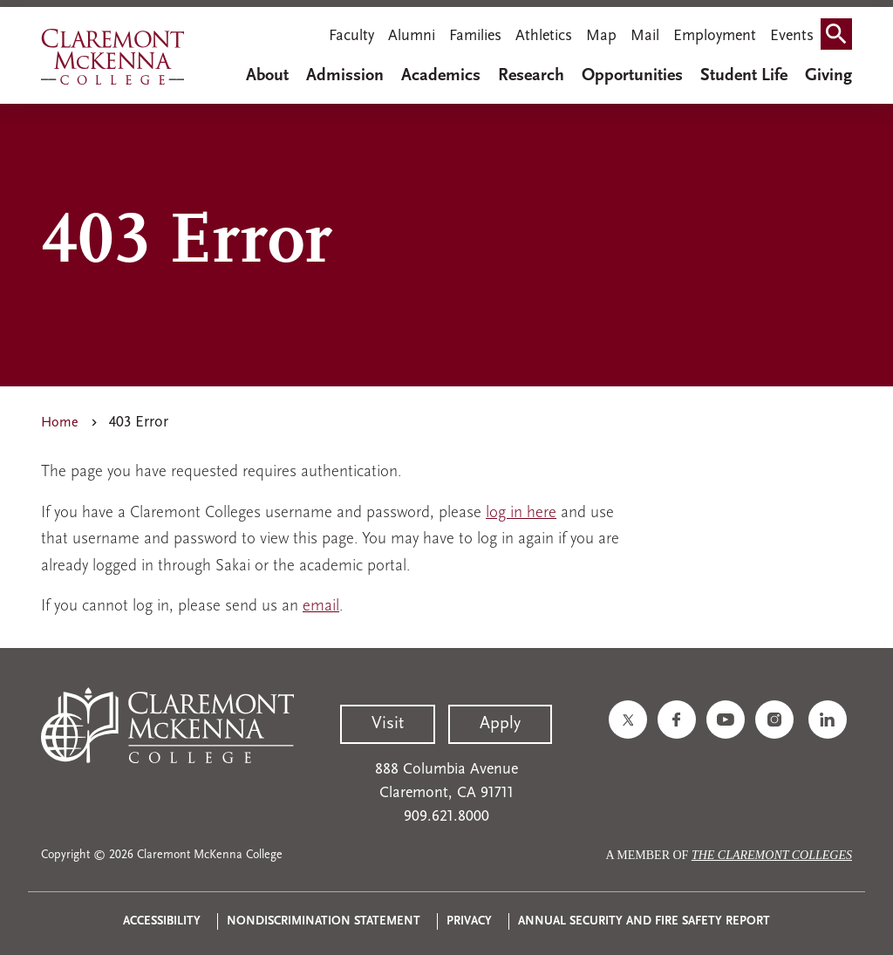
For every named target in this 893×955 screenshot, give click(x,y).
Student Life (743, 76)
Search (840, 38)
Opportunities (632, 76)
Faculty (351, 36)
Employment (714, 36)
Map (601, 36)
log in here (521, 513)
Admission (345, 76)
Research (531, 76)
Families (475, 36)
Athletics (543, 36)
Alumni (411, 36)
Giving (828, 76)
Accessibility (162, 921)
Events (792, 36)
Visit (388, 724)
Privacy (469, 921)
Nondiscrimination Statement (323, 921)
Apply (500, 724)
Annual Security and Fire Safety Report (644, 921)
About (267, 76)
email (321, 606)
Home (59, 423)
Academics (441, 76)
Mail (645, 36)
